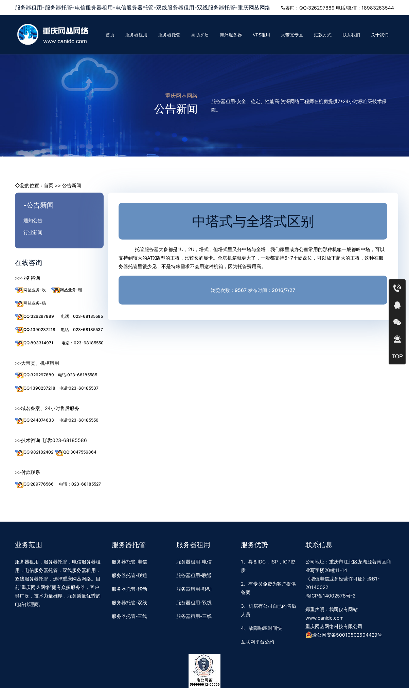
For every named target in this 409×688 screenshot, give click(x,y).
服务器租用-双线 (194, 602)
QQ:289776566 (34, 484)
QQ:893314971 (34, 343)
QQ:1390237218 (35, 330)
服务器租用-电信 (194, 561)
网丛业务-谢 (66, 290)
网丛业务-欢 (30, 290)
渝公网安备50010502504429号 (343, 635)
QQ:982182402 (34, 452)
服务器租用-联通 (194, 575)
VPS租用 (261, 34)
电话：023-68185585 (82, 316)
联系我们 (351, 34)
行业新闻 (32, 232)
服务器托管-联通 (129, 575)
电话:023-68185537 (79, 388)
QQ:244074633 (34, 420)
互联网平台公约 (257, 641)
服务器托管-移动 (129, 589)
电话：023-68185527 (80, 484)
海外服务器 (231, 34)
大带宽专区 (292, 34)
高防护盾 (200, 34)
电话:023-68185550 (79, 420)
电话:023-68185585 (77, 374)
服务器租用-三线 (194, 616)
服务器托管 (169, 34)
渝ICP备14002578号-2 (330, 596)
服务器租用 (136, 34)
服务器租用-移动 (194, 589)
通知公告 (32, 220)
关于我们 (380, 34)
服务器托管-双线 (129, 602)
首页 (110, 34)
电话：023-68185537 (82, 329)
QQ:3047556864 (75, 452)
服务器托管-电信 (129, 561)
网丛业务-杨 (30, 303)
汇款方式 (323, 34)
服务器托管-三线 (129, 616)
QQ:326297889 (34, 317)
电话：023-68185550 (82, 342)
